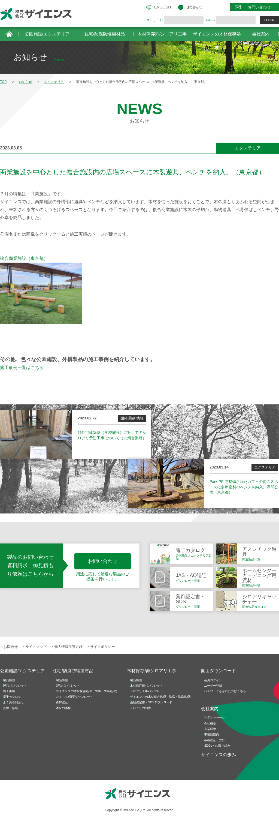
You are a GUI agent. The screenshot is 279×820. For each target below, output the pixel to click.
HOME (9, 34)
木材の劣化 (63, 708)
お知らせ (194, 7)
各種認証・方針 (214, 740)
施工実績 (9, 691)
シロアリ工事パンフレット (148, 691)
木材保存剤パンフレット (146, 685)
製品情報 (9, 680)
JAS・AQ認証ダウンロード (74, 696)
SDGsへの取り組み (217, 745)
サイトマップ (36, 647)
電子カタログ (12, 696)
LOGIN (269, 20)
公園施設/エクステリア (47, 34)
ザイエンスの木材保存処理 (217, 36)
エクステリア (248, 148)
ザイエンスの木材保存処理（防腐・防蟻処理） (87, 691)
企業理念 (210, 729)
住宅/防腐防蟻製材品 (104, 34)
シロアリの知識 (140, 708)
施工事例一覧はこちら (22, 367)
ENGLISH (162, 7)
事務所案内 (211, 734)
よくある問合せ (13, 702)
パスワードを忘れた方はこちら (225, 691)
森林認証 (62, 702)
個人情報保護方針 (68, 647)
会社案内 (260, 34)
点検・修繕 (10, 708)
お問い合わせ (259, 7)
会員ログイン (213, 680)
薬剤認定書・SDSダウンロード (151, 702)
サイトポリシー (102, 647)
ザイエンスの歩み (218, 754)
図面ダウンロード (218, 670)
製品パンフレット (15, 685)
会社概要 (210, 723)
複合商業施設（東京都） (24, 258)
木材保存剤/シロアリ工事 (162, 34)
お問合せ (11, 647)
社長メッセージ (214, 717)
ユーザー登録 (213, 685)
